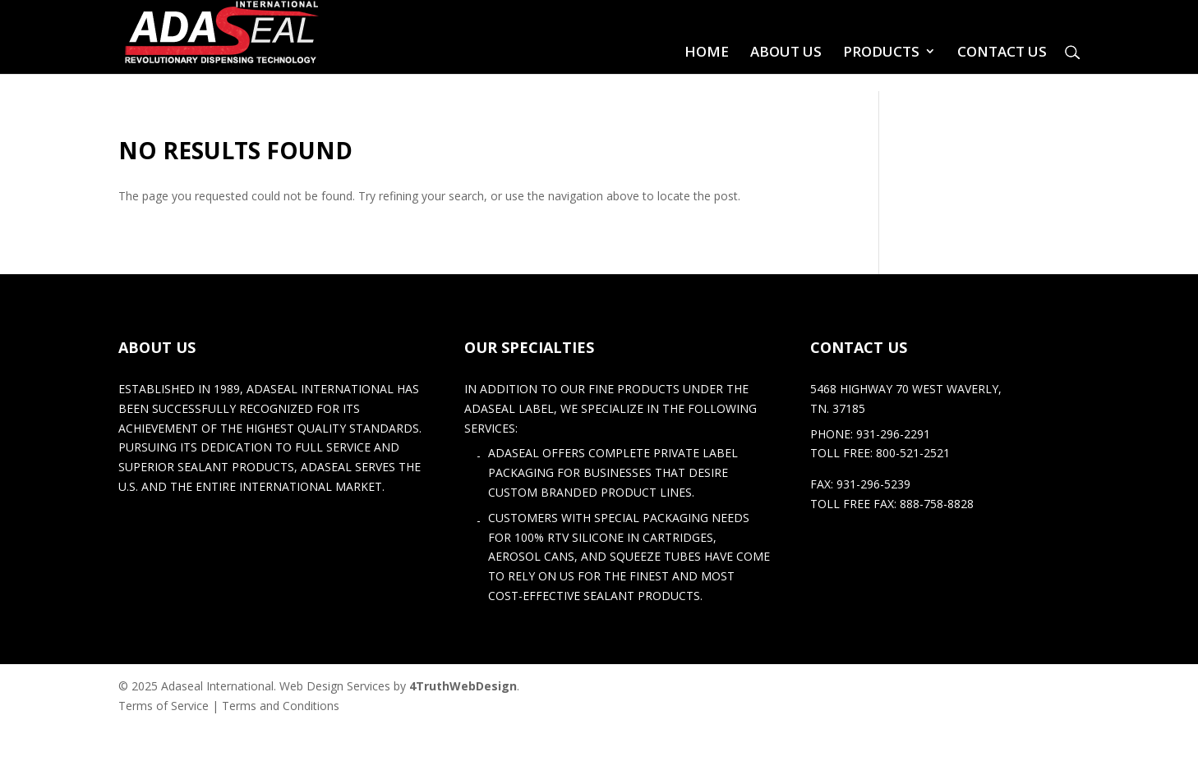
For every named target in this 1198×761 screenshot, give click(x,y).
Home (706, 51)
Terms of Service (163, 705)
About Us (786, 51)
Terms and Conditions (280, 705)
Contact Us (1002, 51)
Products (881, 51)
